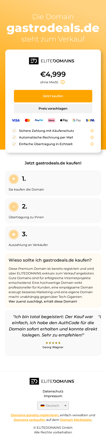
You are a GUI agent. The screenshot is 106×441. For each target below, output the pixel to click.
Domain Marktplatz (76, 420)
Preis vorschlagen (53, 108)
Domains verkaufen (29, 420)
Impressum (53, 396)
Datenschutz (53, 391)
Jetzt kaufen (53, 96)
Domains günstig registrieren (35, 415)
